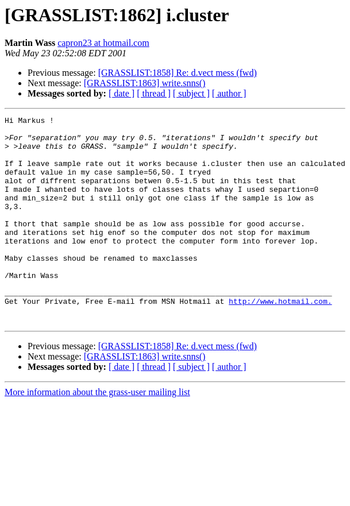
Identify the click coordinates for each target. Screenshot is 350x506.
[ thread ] (154, 93)
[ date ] (121, 93)
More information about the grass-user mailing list (97, 433)
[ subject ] (191, 93)
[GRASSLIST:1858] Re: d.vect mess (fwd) (177, 73)
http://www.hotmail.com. (280, 339)
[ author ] (229, 93)
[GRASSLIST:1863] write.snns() (145, 83)
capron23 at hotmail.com (103, 43)
